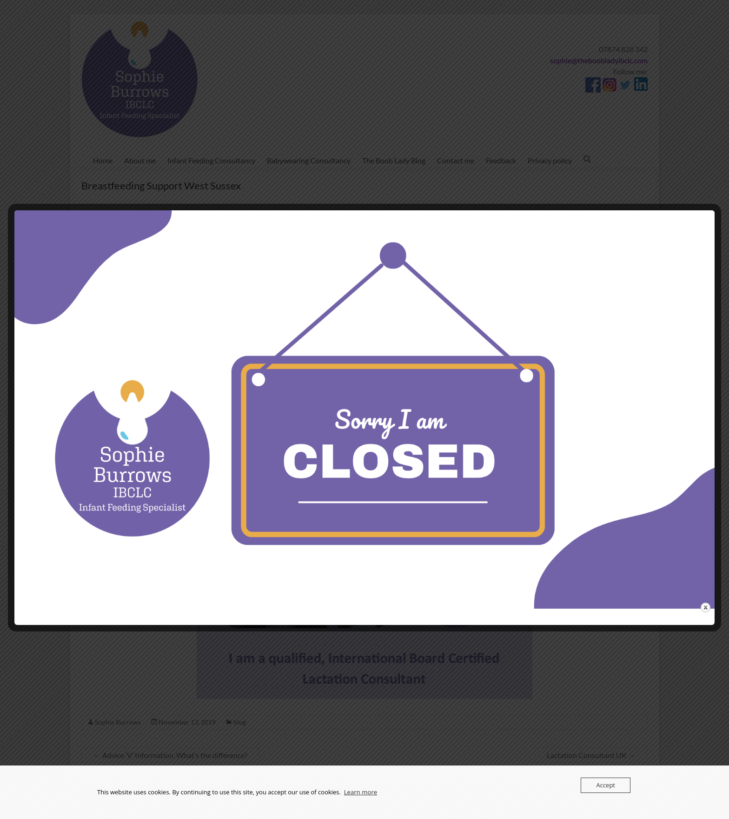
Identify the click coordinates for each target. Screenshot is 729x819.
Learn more (360, 792)
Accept (605, 785)
